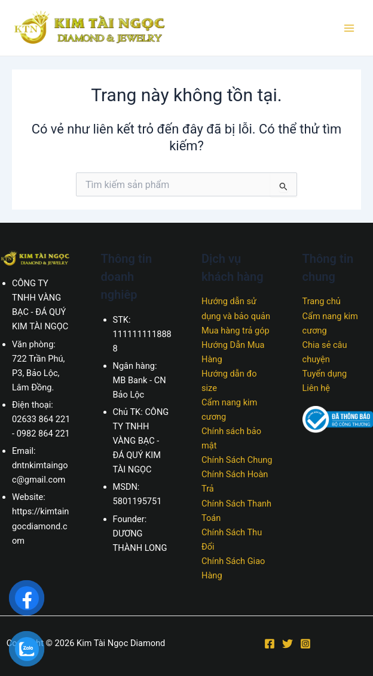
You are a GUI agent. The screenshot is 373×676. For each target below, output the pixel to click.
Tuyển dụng (324, 373)
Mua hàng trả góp (235, 330)
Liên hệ (316, 388)
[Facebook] (269, 643)
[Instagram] (305, 643)
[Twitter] (287, 643)
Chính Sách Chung (236, 459)
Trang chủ (321, 301)
